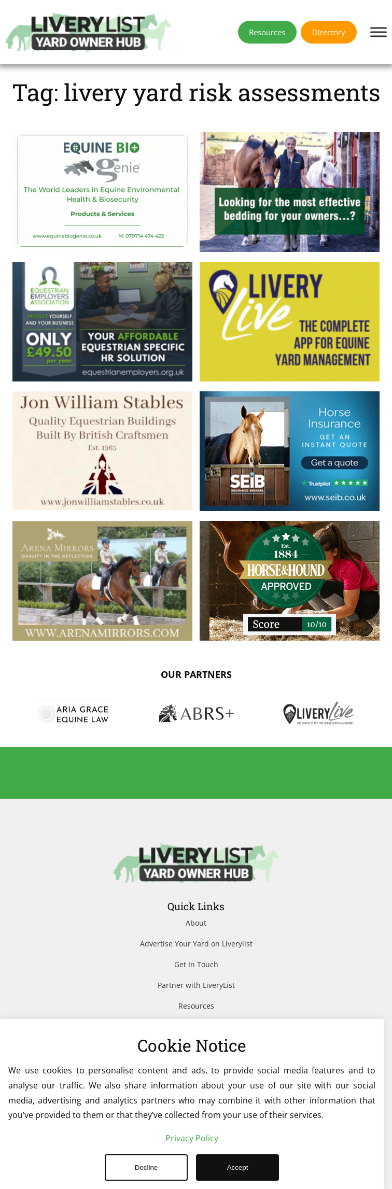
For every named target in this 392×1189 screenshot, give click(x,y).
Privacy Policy (191, 1138)
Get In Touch (196, 964)
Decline (146, 1167)
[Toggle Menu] (378, 32)
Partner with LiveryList (196, 985)
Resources (196, 1006)
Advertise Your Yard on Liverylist (196, 944)
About (196, 923)
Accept (237, 1167)
